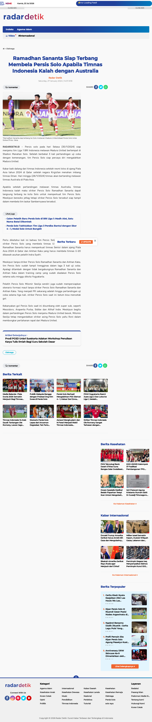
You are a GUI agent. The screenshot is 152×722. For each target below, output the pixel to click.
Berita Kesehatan (113, 444)
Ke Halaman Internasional (125, 575)
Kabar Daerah (90, 688)
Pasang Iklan (137, 692)
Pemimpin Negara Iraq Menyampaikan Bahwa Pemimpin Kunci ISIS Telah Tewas (136, 564)
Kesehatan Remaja (114, 692)
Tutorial (87, 703)
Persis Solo (110, 700)
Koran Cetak (45, 696)
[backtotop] (76, 678)
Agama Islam (24, 29)
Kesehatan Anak (47, 692)
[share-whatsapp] (106, 87)
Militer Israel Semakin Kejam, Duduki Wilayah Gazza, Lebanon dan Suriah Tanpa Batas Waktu (137, 538)
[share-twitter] (101, 87)
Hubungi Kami (138, 703)
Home (8, 3)
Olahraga (9, 352)
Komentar (11, 365)
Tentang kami (137, 700)
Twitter (25, 699)
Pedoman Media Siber (141, 696)
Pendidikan (67, 700)
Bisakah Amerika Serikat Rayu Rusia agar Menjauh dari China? (112, 564)
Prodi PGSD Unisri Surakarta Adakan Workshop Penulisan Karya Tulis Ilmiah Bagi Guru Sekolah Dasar (38, 340)
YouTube (31, 699)
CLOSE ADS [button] (12, 8)
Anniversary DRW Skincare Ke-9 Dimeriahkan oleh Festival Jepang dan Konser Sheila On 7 (116, 653)
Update (86, 242)
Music (64, 696)
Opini (42, 700)
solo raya (109, 703)
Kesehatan (110, 688)
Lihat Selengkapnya (125, 666)
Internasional (27, 35)
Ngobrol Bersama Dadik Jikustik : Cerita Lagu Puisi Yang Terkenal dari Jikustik (117, 626)
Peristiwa (88, 700)
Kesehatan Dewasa (70, 692)
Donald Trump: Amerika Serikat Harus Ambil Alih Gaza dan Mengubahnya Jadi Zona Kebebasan (112, 538)
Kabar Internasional (114, 515)
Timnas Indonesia (70, 703)
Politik (43, 703)
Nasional (88, 696)
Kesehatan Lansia (92, 692)
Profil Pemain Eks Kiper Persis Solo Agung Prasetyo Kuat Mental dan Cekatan (116, 640)
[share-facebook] (96, 87)
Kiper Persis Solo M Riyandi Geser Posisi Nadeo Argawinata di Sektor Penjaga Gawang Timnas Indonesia (116, 612)
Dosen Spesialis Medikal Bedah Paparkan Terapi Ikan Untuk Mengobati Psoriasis (111, 493)
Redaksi (134, 688)
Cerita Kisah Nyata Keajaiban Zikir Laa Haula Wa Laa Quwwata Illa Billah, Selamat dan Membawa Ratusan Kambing (116, 598)
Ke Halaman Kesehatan (125, 504)
